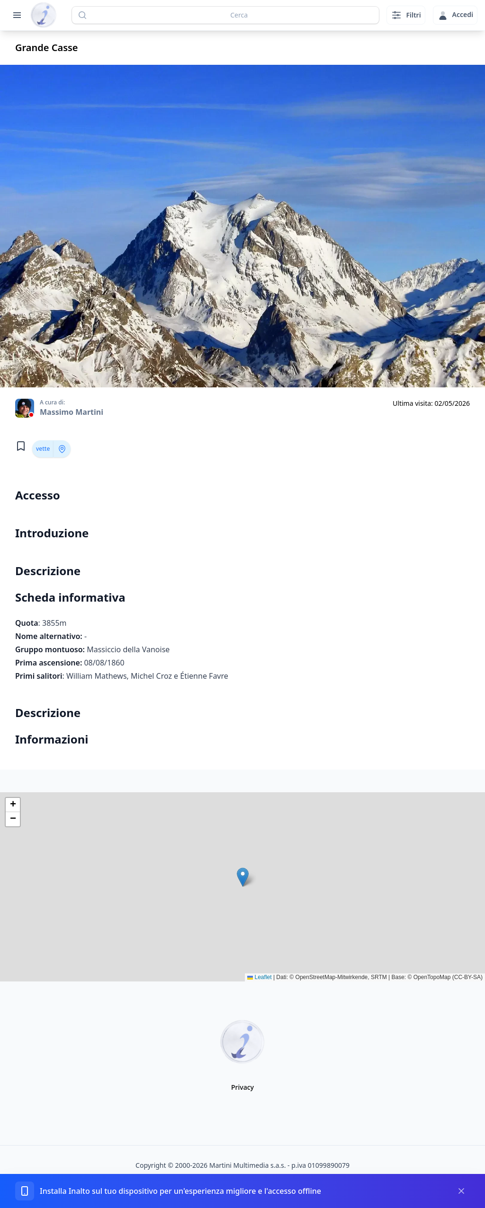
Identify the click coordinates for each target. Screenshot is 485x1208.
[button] (243, 877)
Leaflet (259, 977)
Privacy (242, 1087)
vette (43, 449)
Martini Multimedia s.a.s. (247, 1165)
